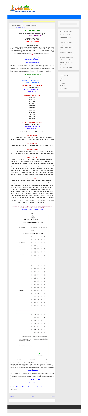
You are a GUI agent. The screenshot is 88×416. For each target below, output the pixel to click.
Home (11, 17)
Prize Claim (62, 83)
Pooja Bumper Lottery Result (66, 67)
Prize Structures (63, 85)
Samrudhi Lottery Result (65, 34)
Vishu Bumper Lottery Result (66, 59)
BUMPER (72, 17)
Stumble (36, 386)
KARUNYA (67, 17)
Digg (41, 386)
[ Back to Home (32, 382)
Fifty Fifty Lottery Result (26, 27)
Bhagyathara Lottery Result (65, 37)
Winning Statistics (63, 88)
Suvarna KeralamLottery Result (66, 47)
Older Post (53, 396)
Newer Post (12, 396)
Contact (61, 80)
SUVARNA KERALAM (59, 17)
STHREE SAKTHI (32, 17)
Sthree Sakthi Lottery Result (65, 39)
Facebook (18, 386)
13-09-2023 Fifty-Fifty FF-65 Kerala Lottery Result (24, 25)
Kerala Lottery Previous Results (32, 62)
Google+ (30, 386)
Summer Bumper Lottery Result (66, 57)
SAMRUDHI (16, 17)
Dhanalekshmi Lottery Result (66, 42)
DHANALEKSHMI (41, 17)
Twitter (24, 386)
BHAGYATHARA (24, 17)
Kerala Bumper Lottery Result (66, 52)
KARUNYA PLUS (49, 17)
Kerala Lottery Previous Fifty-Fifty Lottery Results (32, 209)
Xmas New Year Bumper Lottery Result (68, 55)
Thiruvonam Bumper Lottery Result (67, 64)
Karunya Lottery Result (64, 49)
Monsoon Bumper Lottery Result (66, 62)
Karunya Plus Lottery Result (65, 45)
